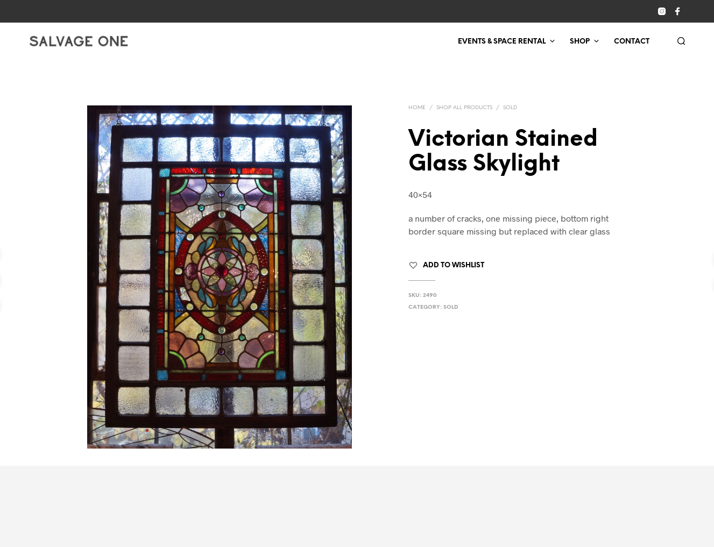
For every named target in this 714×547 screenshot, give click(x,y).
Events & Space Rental (502, 41)
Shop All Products (464, 108)
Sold (510, 108)
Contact (631, 41)
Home (417, 108)
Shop (580, 41)
